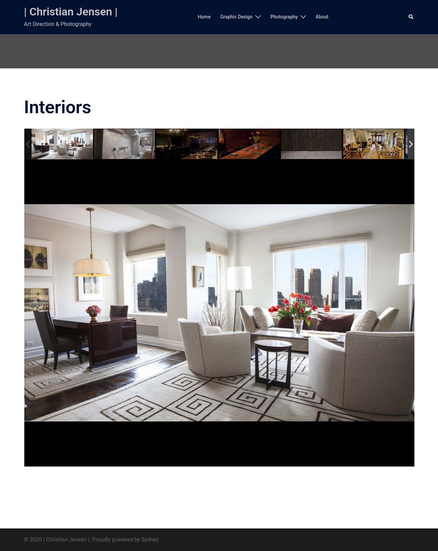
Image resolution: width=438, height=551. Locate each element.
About (321, 16)
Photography (284, 16)
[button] (411, 17)
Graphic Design (236, 16)
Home (204, 16)
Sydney (150, 539)
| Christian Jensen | (71, 11)
